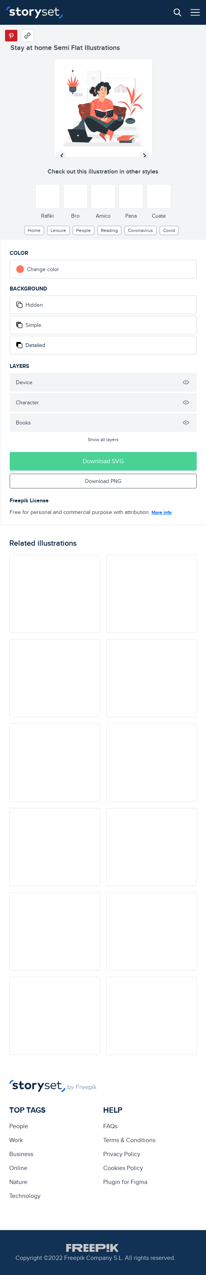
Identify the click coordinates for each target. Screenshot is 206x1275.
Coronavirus (140, 230)
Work (16, 1140)
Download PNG (103, 481)
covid (169, 230)
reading (109, 230)
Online (18, 1167)
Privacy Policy (121, 1154)
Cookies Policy (123, 1167)
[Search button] (177, 12)
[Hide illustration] (186, 382)
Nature (18, 1181)
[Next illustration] (144, 155)
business (21, 1154)
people (83, 230)
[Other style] (47, 196)
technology (25, 1195)
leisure (58, 230)
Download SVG (103, 461)
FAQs (110, 1126)
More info (162, 512)
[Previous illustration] (61, 155)
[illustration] (54, 594)
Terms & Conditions (129, 1140)
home (34, 230)
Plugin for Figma (125, 1181)
